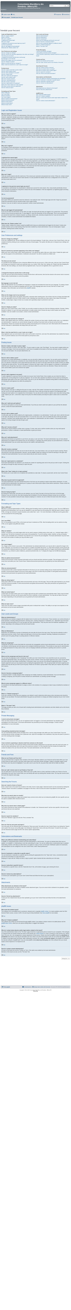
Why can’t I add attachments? (8, 80)
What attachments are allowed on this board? (47, 88)
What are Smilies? (5, 95)
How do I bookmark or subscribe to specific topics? (48, 80)
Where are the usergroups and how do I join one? (48, 40)
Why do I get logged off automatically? (10, 46)
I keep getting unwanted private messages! (46, 52)
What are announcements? (7, 100)
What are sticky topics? (6, 101)
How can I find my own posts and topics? (46, 73)
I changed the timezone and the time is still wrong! (13, 57)
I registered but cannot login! (8, 40)
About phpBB (46, 913)
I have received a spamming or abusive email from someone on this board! (52, 55)
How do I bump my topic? (7, 87)
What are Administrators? (42, 35)
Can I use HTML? (5, 94)
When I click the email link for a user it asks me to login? (14, 64)
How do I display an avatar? (8, 61)
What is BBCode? (5, 92)
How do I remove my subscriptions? (44, 83)
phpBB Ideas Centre (6, 923)
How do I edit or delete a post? (8, 71)
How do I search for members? (43, 72)
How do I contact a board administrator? (45, 100)
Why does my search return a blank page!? (46, 70)
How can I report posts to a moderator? (10, 83)
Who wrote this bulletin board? (43, 94)
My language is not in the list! (8, 58)
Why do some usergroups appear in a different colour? (49, 43)
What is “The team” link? (42, 46)
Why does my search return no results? (45, 69)
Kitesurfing (35, 991)
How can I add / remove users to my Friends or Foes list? (49, 62)
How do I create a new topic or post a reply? (11, 69)
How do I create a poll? (6, 74)
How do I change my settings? (8, 52)
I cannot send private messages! (44, 51)
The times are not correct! (7, 55)
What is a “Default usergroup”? (43, 44)
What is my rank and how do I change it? (11, 63)
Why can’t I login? (5, 41)
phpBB (28, 288)
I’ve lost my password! (6, 44)
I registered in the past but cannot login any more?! (13, 43)
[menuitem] (13, 14)
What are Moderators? (41, 37)
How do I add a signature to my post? (10, 72)
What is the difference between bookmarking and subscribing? (51, 78)
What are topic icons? (6, 104)
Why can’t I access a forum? (8, 78)
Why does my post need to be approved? (11, 86)
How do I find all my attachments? (44, 89)
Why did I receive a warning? (8, 81)
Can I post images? (6, 97)
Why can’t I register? (6, 38)
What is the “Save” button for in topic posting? (12, 84)
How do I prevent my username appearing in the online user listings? (17, 54)
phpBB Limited (44, 911)
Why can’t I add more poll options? (9, 75)
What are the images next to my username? (11, 60)
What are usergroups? (41, 38)
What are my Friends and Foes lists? (45, 60)
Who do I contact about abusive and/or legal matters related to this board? (52, 98)
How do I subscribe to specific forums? (45, 81)
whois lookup (40, 933)
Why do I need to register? (7, 35)
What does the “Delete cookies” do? (9, 47)
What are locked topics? (7, 103)
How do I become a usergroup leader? (45, 41)
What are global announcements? (9, 98)
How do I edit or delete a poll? (8, 77)
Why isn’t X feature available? (43, 96)
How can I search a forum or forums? (45, 67)
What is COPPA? (5, 37)
